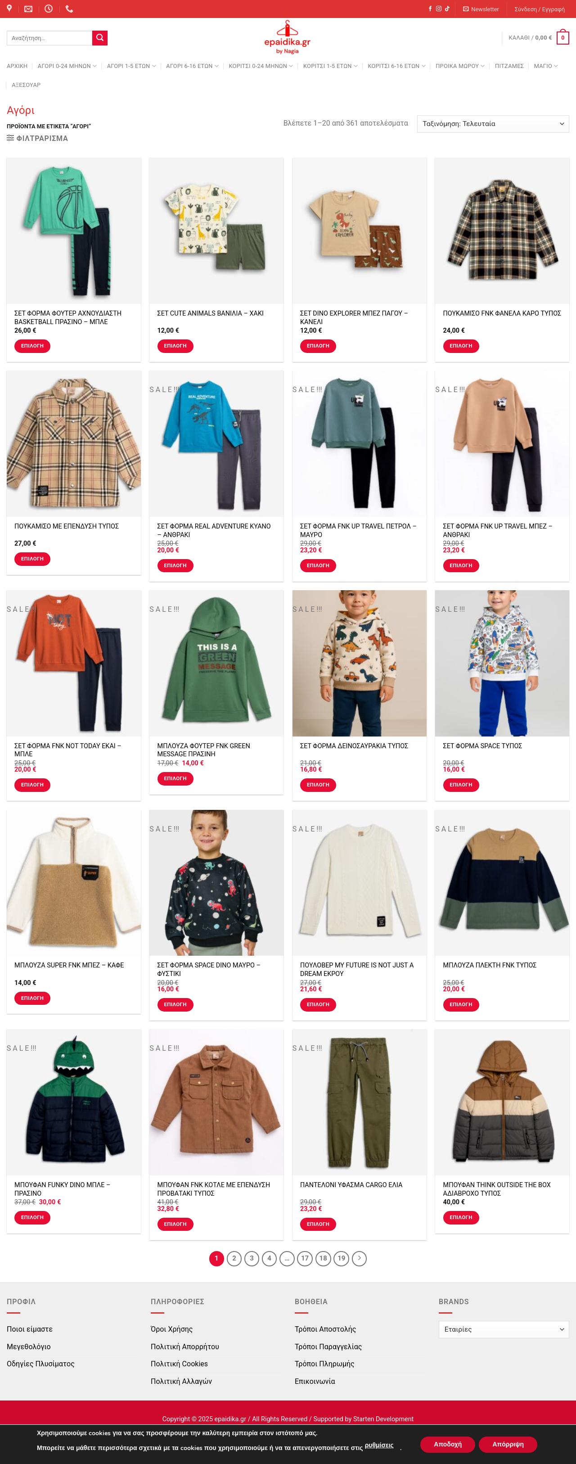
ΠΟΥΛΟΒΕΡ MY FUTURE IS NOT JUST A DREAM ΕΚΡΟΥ (357, 970)
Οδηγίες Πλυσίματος (41, 1364)
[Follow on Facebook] (430, 9)
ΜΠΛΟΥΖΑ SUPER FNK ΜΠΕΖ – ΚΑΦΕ (69, 965)
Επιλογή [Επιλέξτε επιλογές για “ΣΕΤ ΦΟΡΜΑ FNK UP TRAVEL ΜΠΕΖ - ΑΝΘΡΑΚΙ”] (461, 565)
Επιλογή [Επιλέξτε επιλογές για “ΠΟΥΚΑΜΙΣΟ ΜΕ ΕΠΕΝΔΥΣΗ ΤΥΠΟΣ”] (32, 559)
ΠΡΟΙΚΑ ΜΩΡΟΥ (460, 66)
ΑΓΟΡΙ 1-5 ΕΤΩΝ (131, 66)
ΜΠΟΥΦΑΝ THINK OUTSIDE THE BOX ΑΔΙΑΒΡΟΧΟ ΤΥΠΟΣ (497, 1189)
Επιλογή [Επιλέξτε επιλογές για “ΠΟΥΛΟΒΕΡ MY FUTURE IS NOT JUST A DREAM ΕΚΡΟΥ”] (318, 1004)
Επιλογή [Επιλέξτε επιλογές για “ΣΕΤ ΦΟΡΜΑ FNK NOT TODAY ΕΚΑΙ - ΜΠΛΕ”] (32, 785)
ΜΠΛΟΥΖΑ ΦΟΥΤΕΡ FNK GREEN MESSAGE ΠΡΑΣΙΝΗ (204, 750)
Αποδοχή (448, 1444)
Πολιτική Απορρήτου (185, 1346)
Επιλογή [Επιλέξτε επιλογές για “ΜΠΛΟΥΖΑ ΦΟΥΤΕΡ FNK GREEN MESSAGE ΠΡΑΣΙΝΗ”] (175, 778)
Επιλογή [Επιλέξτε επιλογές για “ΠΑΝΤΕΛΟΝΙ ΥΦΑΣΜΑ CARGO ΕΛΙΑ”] (318, 1224)
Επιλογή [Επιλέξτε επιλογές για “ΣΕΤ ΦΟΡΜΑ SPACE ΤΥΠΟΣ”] (461, 785)
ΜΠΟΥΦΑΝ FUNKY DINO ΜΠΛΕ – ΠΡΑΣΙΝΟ (62, 1189)
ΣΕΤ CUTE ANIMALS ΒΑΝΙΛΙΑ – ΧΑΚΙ (211, 313)
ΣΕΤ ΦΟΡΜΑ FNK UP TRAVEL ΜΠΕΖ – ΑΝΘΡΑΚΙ (498, 531)
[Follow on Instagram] (438, 9)
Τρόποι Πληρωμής (325, 1364)
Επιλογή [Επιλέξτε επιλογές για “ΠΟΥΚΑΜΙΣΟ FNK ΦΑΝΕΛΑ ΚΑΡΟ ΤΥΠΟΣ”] (461, 346)
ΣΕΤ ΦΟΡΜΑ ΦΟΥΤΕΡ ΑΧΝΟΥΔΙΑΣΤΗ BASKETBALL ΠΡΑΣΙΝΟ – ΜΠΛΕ (68, 318)
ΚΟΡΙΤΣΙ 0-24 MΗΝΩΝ (261, 66)
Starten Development (383, 1419)
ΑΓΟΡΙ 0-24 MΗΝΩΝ (67, 66)
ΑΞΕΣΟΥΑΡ (26, 84)
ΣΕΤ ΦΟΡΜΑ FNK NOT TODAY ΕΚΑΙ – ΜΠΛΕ (68, 750)
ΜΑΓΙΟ (546, 66)
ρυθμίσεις (379, 1445)
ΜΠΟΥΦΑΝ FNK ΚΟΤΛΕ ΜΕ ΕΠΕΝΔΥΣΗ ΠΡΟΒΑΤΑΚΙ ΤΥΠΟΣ (214, 1189)
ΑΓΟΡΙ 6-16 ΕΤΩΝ (192, 66)
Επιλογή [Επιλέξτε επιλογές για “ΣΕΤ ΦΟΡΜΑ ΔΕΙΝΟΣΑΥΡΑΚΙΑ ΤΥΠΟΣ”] (318, 785)
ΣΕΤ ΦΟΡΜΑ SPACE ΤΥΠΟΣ (482, 746)
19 (341, 1258)
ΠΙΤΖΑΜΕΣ (509, 66)
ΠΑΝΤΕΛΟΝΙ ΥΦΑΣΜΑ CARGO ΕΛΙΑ (351, 1185)
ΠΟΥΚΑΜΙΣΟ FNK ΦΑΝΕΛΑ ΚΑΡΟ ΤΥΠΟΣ (502, 313)
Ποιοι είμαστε (30, 1329)
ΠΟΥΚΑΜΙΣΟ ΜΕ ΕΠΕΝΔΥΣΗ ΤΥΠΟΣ (66, 526)
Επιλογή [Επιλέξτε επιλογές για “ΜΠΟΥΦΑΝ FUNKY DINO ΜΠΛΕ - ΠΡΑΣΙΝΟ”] (32, 1217)
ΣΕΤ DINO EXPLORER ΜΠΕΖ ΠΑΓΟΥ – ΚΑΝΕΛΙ (354, 318)
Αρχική (17, 66)
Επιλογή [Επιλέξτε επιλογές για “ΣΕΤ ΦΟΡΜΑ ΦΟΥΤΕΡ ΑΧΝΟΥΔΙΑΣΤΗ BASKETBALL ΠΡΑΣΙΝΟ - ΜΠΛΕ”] (32, 346)
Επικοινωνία (315, 1381)
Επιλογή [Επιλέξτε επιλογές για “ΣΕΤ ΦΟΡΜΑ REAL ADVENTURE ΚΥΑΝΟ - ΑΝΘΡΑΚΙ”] (175, 565)
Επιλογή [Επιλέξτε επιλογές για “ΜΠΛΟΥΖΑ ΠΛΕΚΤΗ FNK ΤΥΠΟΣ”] (461, 1004)
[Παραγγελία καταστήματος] (493, 124)
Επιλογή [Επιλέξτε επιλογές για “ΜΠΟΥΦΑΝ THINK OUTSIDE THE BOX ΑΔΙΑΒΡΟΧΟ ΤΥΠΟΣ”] (461, 1217)
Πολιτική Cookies (179, 1364)
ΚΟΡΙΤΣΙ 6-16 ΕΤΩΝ (396, 66)
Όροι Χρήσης (172, 1329)
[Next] (359, 1258)
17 (305, 1258)
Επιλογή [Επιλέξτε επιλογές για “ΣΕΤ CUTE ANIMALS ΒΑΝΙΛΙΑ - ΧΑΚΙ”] (175, 346)
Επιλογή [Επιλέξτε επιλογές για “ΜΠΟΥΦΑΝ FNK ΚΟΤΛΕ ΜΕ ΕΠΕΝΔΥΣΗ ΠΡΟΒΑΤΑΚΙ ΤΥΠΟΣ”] (175, 1224)
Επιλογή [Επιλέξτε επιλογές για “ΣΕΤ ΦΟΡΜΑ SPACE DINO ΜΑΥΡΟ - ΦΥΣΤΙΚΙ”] (175, 1004)
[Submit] (100, 38)
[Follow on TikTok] (447, 9)
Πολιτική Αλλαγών (181, 1381)
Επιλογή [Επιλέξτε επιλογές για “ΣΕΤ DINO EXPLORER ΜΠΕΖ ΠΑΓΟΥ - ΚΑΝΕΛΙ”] (318, 346)
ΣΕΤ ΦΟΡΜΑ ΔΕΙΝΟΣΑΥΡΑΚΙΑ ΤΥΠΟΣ (354, 746)
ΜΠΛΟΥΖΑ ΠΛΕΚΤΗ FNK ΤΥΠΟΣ (490, 965)
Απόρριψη (508, 1444)
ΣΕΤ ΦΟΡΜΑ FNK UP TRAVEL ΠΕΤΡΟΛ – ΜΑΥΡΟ (358, 531)
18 (323, 1258)
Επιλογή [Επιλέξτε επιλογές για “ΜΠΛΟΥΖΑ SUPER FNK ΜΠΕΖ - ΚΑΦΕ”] (32, 998)
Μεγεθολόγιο (29, 1346)
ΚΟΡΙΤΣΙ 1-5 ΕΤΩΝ (330, 66)
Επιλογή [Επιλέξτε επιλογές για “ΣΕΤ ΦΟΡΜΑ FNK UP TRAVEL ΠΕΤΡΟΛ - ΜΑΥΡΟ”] (318, 565)
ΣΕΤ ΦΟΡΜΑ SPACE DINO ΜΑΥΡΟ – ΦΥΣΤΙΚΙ (209, 970)
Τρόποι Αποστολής (325, 1329)
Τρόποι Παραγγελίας (328, 1346)
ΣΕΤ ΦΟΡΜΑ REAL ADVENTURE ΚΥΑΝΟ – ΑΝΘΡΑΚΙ (214, 531)
